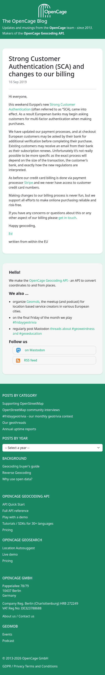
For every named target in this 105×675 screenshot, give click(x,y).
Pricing (7, 530)
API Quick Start (13, 504)
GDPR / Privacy (13, 666)
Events (7, 634)
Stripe (28, 182)
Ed (10, 233)
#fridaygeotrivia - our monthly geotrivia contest (37, 416)
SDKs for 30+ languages (35, 523)
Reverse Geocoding (16, 472)
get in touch (67, 217)
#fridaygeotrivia (24, 322)
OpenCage (57, 28)
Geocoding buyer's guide (20, 466)
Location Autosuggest (18, 548)
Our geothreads (14, 422)
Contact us (26, 616)
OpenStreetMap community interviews (31, 410)
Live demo (10, 554)
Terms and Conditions (41, 666)
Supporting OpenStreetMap (23, 403)
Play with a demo (15, 517)
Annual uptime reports (19, 429)
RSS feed (30, 360)
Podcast (8, 641)
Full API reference (15, 511)
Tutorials (8, 523)
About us (9, 616)
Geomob (33, 301)
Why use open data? (17, 479)
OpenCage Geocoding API (44, 33)
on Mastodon (35, 350)
